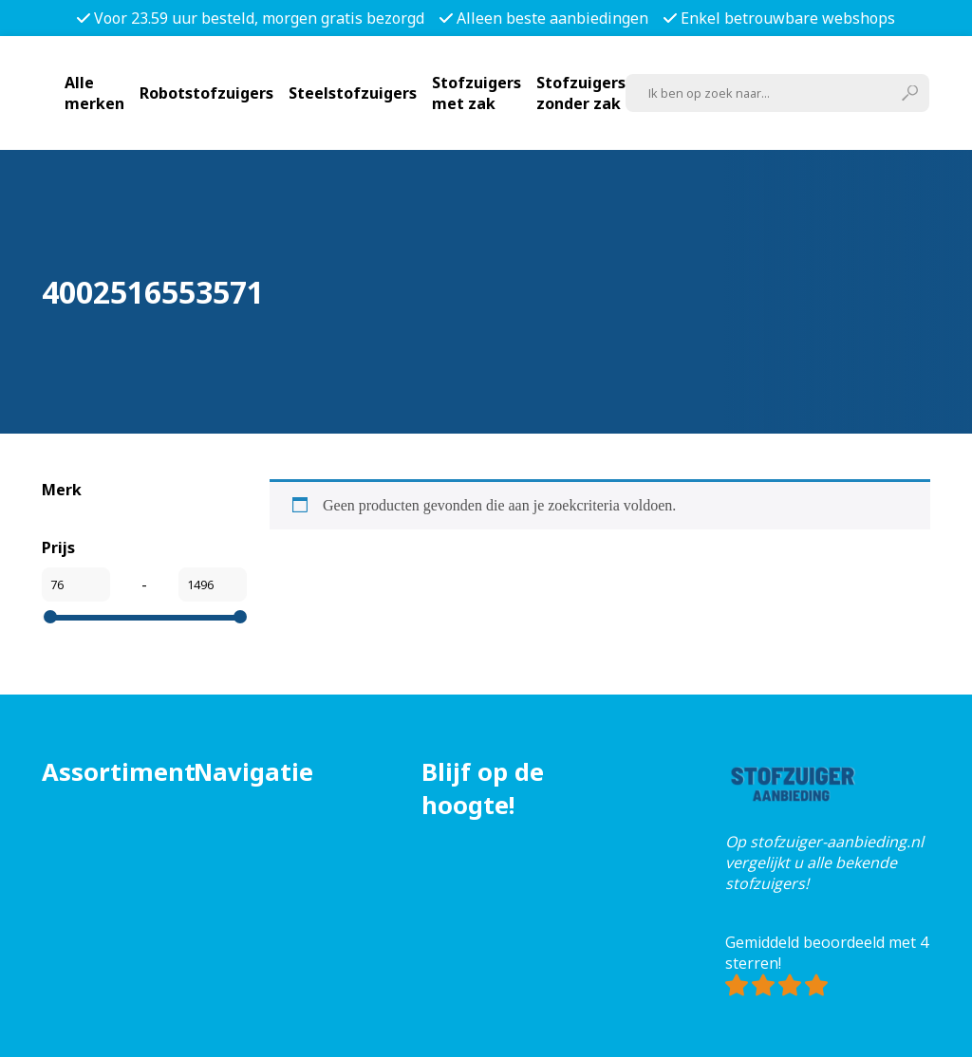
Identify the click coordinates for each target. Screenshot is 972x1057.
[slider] (50, 616)
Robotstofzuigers (206, 93)
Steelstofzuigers (353, 93)
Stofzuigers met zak (476, 93)
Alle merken (94, 93)
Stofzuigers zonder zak (581, 93)
